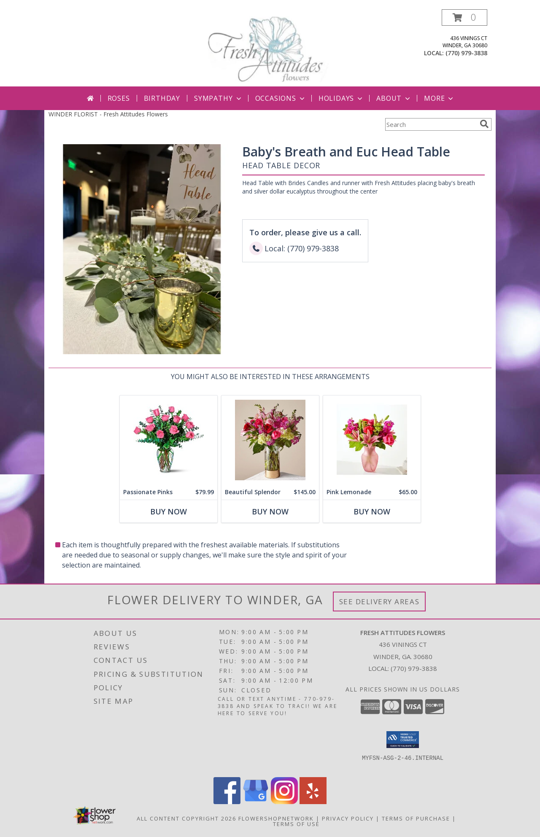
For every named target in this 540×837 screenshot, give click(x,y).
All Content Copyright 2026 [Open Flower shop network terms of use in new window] (186, 818)
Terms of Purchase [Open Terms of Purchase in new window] (416, 818)
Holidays (341, 98)
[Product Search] (431, 124)
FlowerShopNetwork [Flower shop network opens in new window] (276, 818)
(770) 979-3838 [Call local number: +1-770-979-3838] (466, 53)
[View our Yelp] (313, 802)
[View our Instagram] (284, 802)
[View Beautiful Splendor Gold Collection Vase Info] (270, 440)
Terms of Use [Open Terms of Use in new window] (296, 824)
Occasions (280, 98)
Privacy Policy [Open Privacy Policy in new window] (348, 818)
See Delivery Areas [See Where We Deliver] (379, 601)
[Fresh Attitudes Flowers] (270, 48)
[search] (484, 124)
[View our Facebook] (226, 802)
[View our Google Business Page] (255, 802)
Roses (119, 98)
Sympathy (218, 98)
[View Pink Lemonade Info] (372, 440)
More (439, 98)
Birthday (162, 98)
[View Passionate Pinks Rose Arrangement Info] (168, 440)
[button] (464, 17)
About (394, 98)
